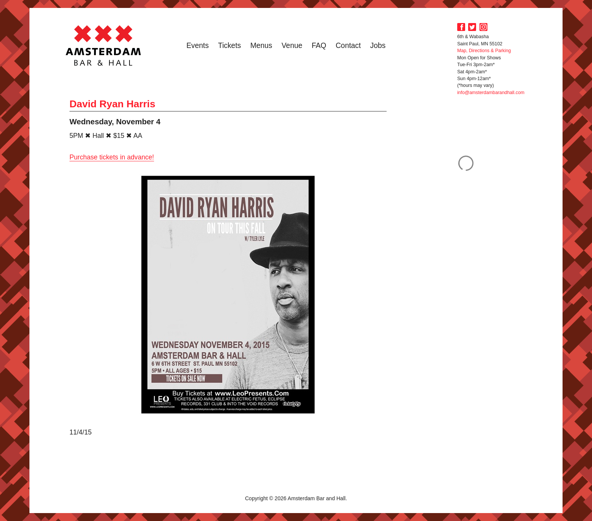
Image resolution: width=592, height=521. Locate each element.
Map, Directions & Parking (484, 50)
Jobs (377, 45)
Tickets (229, 45)
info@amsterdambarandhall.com (490, 92)
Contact (348, 45)
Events (198, 45)
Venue (292, 45)
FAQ (318, 45)
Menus (261, 45)
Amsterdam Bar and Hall (103, 45)
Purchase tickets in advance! (111, 157)
